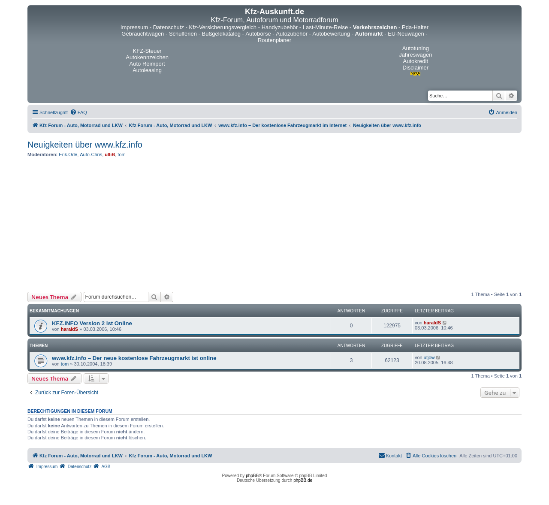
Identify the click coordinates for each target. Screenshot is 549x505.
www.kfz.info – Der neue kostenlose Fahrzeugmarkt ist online (134, 358)
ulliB (110, 154)
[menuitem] (78, 112)
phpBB (252, 475)
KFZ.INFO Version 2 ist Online (92, 323)
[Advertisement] (274, 224)
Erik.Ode (68, 154)
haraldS (69, 329)
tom (121, 154)
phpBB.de (302, 480)
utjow (429, 357)
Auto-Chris (91, 154)
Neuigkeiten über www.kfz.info (84, 144)
